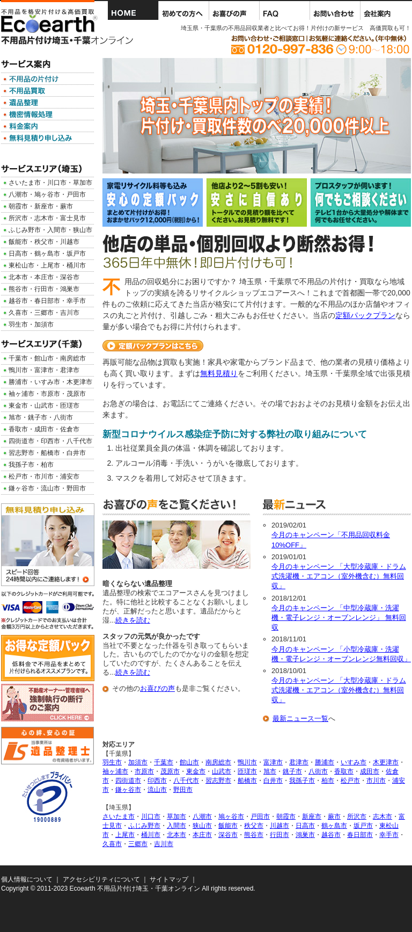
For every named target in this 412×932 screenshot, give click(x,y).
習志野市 (218, 780)
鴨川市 (247, 762)
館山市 (189, 762)
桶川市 (150, 835)
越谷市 (331, 835)
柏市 (327, 780)
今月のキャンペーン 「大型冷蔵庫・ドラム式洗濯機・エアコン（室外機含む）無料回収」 (338, 576)
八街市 (318, 771)
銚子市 (292, 771)
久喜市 (112, 844)
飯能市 (228, 825)
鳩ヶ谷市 (231, 816)
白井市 (273, 780)
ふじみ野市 (144, 825)
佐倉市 (69, 429)
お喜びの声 (157, 688)
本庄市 (202, 835)
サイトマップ (169, 879)
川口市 (150, 816)
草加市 (176, 816)
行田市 (279, 835)
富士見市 (73, 218)
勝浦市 (324, 762)
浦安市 (69, 476)
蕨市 (334, 816)
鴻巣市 (305, 835)
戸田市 (260, 816)
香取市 (344, 771)
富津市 (273, 762)
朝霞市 (286, 816)
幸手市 (389, 835)
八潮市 (202, 816)
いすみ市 (353, 762)
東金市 (195, 771)
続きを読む (132, 620)
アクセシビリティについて (101, 879)
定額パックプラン (365, 315)
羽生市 (112, 762)
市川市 (376, 780)
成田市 (369, 771)
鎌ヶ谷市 (128, 789)
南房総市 (218, 762)
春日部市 (360, 835)
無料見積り (219, 373)
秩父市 (253, 825)
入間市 (176, 825)
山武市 (221, 771)
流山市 (157, 789)
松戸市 (350, 780)
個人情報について (27, 879)
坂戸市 (363, 825)
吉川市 (163, 844)
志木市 (382, 816)
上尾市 (125, 835)
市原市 (144, 771)
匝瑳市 (247, 771)
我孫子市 (302, 780)
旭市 (269, 771)
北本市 (176, 835)
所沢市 (356, 816)
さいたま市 (118, 816)
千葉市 (163, 762)
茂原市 (170, 771)
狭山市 (202, 825)
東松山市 (21, 265)
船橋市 (247, 780)
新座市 (311, 816)
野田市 (183, 789)
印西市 (157, 780)
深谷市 (228, 835)
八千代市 (186, 780)
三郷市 (138, 844)
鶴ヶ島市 (334, 825)
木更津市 (386, 762)
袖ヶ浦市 (115, 771)
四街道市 (128, 780)
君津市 (298, 762)
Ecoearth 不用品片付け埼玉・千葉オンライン (135, 888)
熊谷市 (253, 835)
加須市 (138, 762)
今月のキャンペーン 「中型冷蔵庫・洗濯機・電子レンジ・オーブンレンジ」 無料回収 (338, 617)
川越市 (279, 825)
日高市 (305, 825)
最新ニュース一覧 (300, 718)
